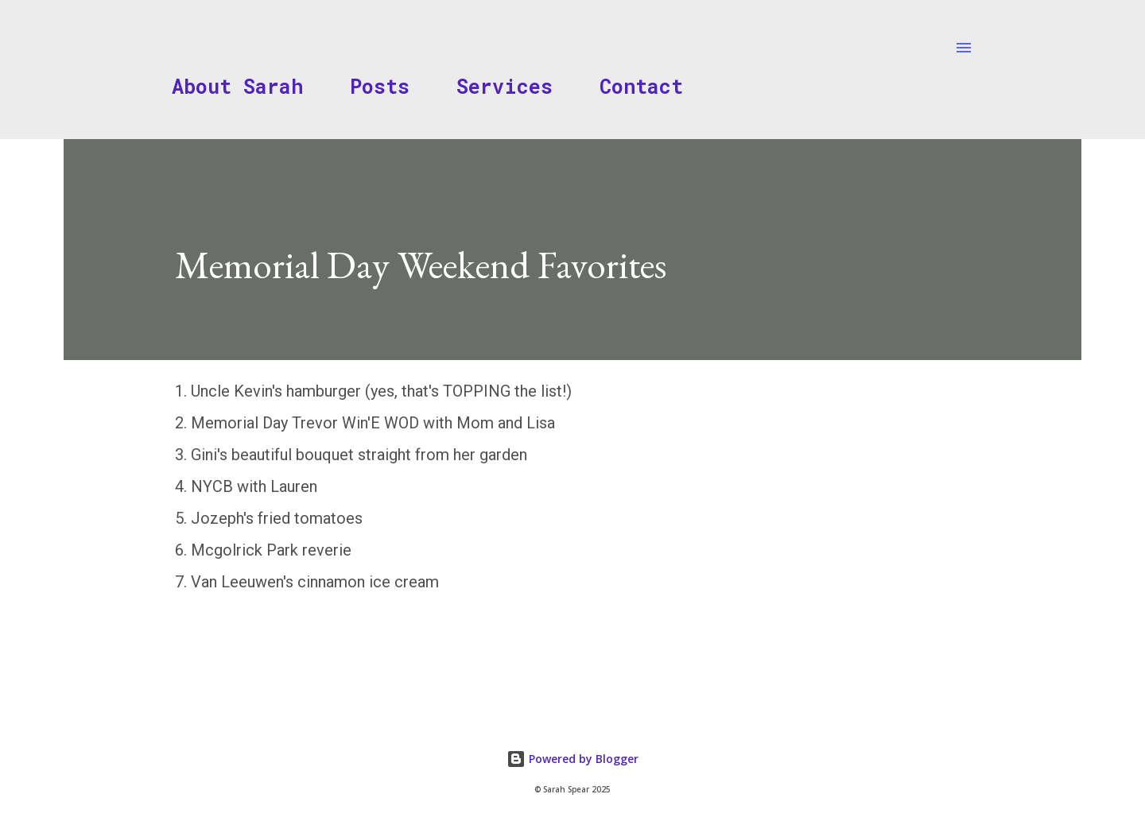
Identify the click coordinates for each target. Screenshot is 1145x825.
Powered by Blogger (572, 758)
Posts (379, 86)
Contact (641, 86)
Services (504, 86)
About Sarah (237, 86)
